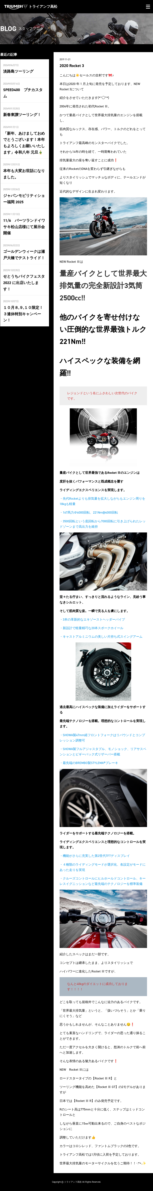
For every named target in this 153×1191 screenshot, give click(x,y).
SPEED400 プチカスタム (23, 89)
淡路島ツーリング (17, 71)
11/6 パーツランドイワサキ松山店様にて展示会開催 (23, 217)
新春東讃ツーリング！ (21, 107)
